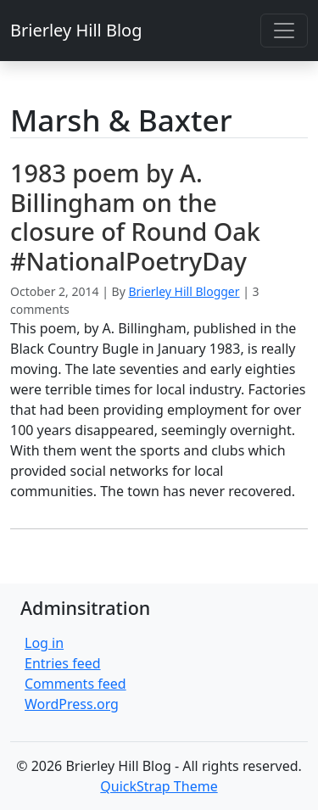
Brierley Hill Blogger (183, 291)
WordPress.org (72, 704)
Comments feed (75, 683)
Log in (44, 643)
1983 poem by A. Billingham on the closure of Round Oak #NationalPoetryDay (135, 216)
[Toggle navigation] (284, 30)
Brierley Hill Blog (76, 30)
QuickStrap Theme (158, 786)
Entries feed (63, 663)
